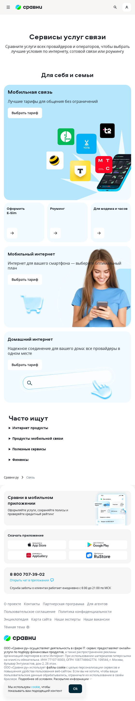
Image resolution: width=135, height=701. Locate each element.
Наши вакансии (96, 619)
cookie (35, 687)
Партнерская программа (63, 604)
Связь (30, 477)
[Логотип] (20, 638)
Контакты (32, 604)
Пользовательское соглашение (29, 611)
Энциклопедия (16, 619)
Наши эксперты (67, 619)
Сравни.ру (11, 477)
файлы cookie (56, 667)
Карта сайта (41, 619)
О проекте (12, 604)
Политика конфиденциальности (85, 611)
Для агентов (97, 604)
